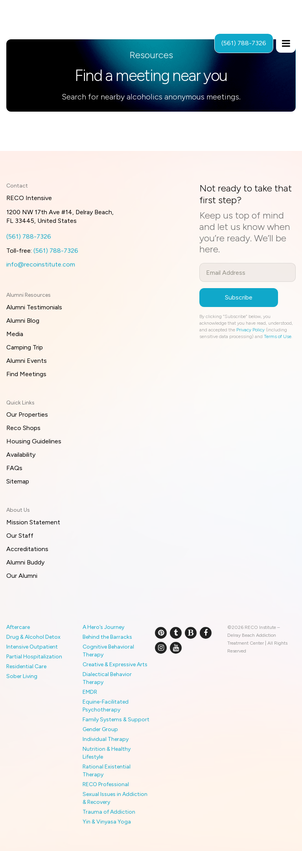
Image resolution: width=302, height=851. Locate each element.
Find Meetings (26, 374)
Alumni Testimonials (34, 307)
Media (14, 334)
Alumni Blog (22, 320)
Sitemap (17, 481)
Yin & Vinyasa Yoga (107, 821)
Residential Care (26, 666)
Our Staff (19, 535)
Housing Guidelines (33, 441)
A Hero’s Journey (103, 627)
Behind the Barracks (107, 637)
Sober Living (21, 676)
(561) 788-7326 (28, 236)
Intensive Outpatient (32, 646)
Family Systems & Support (116, 719)
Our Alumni (21, 575)
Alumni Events (26, 360)
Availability (20, 454)
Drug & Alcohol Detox (33, 637)
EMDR (90, 692)
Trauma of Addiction (109, 812)
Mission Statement (33, 522)
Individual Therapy (106, 739)
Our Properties (27, 414)
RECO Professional (106, 784)
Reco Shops (23, 428)
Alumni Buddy (25, 562)
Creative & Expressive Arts (115, 664)
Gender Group (100, 729)
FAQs (14, 468)
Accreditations (27, 549)
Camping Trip (24, 347)
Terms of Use (277, 336)
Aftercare (18, 627)
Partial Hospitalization (34, 656)
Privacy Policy (250, 330)
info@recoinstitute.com (40, 264)
